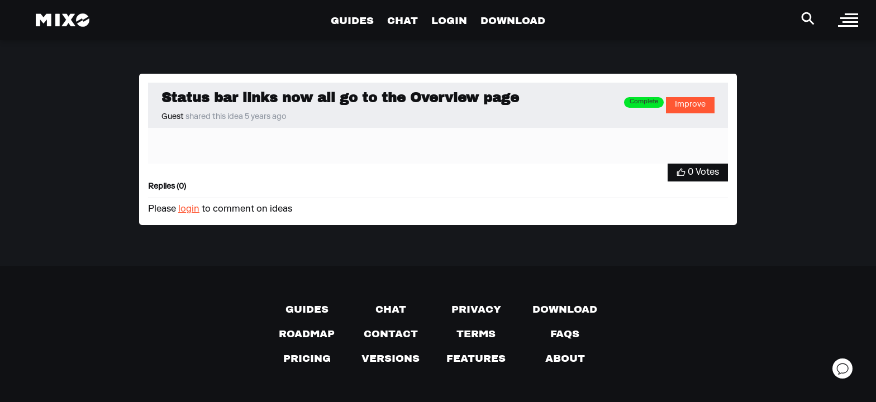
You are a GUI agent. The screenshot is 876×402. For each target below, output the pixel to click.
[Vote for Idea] (698, 172)
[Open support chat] (842, 368)
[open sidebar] (848, 20)
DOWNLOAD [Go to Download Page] (512, 20)
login (188, 209)
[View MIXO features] (476, 358)
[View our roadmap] (307, 334)
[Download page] (564, 309)
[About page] (565, 358)
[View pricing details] (307, 358)
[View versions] (391, 358)
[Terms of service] (475, 334)
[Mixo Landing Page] (62, 20)
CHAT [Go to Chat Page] (402, 20)
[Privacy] (476, 309)
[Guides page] (307, 309)
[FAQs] (564, 334)
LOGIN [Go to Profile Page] (449, 20)
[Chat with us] (390, 309)
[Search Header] (808, 18)
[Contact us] (391, 334)
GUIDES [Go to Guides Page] (352, 20)
